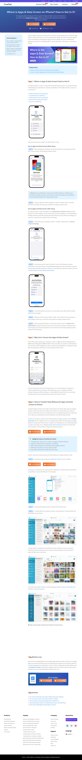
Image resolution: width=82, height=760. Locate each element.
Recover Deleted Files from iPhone (31, 721)
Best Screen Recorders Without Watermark (33, 738)
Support (54, 1)
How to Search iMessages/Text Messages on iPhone (42, 705)
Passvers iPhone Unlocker (41, 392)
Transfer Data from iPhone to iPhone (32, 734)
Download (43, 1)
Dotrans (6, 729)
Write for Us (53, 745)
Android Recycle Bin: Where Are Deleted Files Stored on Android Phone (47, 703)
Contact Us (53, 721)
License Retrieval (54, 739)
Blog (65, 1)
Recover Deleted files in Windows (31, 723)
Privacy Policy (54, 725)
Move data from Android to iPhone (38, 99)
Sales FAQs (53, 737)
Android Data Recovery (9, 721)
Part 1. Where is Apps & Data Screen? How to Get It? (14, 41)
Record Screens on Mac (28, 729)
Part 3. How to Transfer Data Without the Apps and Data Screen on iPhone (14, 50)
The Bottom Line (11, 54)
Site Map (53, 727)
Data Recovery (7, 719)
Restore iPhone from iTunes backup (38, 97)
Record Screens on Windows (29, 727)
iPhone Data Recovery (9, 723)
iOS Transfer (7, 731)
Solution (60, 1)
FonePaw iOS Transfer (32, 18)
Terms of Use (54, 723)
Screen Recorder (8, 725)
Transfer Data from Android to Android (32, 736)
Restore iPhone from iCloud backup (38, 93)
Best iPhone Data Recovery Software (31, 742)
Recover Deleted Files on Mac (30, 725)
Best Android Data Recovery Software (32, 740)
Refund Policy (54, 741)
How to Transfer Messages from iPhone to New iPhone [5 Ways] (47, 72)
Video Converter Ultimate (10, 727)
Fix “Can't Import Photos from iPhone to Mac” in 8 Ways (43, 699)
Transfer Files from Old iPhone (37, 95)
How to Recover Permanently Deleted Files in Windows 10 (44, 701)
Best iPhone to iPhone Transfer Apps (31, 744)
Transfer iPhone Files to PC (29, 731)
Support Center (54, 735)
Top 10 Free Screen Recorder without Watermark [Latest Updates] (46, 697)
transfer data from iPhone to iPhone (57, 425)
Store (49, 1)
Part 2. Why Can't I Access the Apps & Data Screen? (13, 45)
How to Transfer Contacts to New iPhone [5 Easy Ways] (45, 70)
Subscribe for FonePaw (71, 719)
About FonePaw (54, 719)
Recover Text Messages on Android (31, 719)
